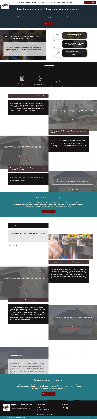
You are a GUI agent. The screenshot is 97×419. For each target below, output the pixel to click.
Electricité (51, 1)
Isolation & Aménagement (59, 1)
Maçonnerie (28, 1)
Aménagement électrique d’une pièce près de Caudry (54, 44)
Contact (70, 1)
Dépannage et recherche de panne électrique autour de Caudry (54, 53)
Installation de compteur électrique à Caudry (54, 35)
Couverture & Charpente (35, 1)
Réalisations (66, 1)
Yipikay (92, 417)
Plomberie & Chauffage (45, 1)
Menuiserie (23, 1)
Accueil (19, 1)
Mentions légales (29, 417)
